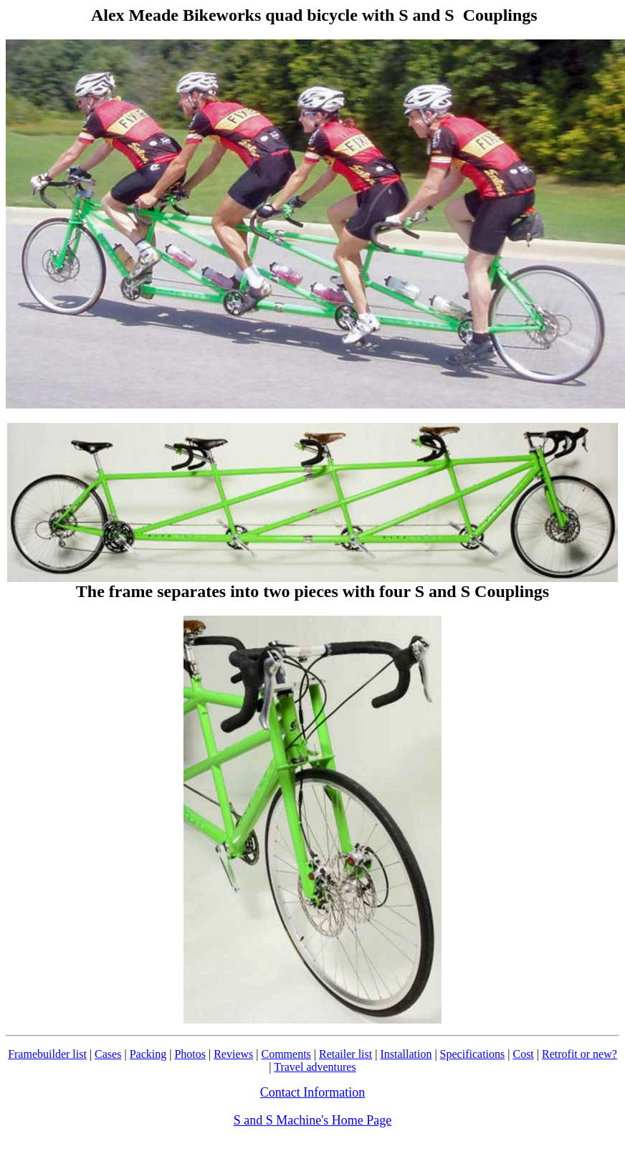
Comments (285, 1054)
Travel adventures (315, 1067)
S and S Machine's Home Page (313, 1120)
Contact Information (312, 1092)
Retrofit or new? (579, 1054)
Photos (190, 1054)
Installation (405, 1054)
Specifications (472, 1054)
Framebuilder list (47, 1054)
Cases (108, 1054)
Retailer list (345, 1054)
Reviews (233, 1054)
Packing (148, 1054)
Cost (522, 1054)
